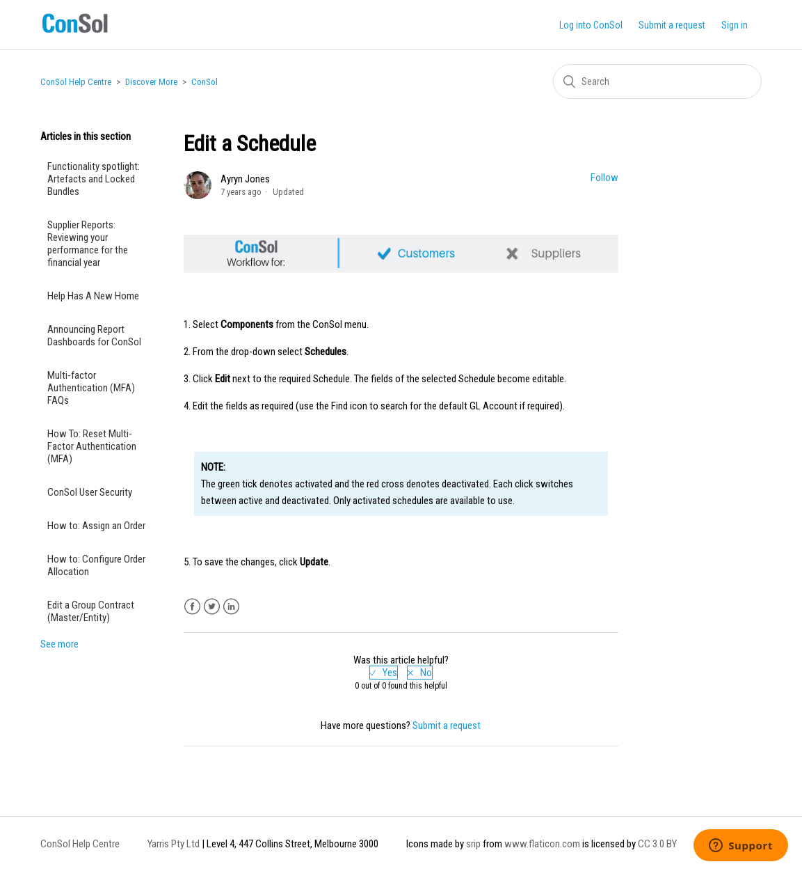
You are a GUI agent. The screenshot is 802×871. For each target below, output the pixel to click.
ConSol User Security (89, 492)
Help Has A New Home (93, 296)
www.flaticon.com (542, 844)
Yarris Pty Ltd (173, 844)
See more (59, 644)
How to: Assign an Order (96, 525)
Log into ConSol (591, 25)
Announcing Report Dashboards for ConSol (96, 335)
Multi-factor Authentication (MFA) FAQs (91, 388)
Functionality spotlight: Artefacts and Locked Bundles (93, 179)
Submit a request (672, 25)
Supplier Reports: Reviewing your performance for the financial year (87, 244)
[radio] (383, 673)
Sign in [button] (734, 25)
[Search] (657, 81)
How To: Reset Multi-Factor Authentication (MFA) (91, 446)
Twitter (211, 606)
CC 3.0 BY (657, 844)
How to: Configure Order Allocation (96, 565)
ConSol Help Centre (75, 82)
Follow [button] (604, 177)
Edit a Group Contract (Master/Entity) (90, 611)
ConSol (204, 82)
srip (473, 844)
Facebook (192, 606)
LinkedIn (231, 606)
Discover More (151, 82)
